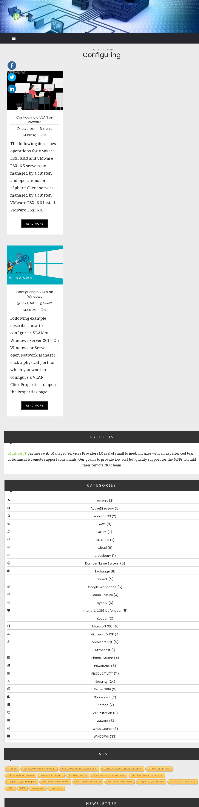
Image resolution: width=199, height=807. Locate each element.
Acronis (102, 500)
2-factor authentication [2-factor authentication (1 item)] (51, 775)
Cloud (102, 548)
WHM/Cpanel (102, 729)
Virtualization (102, 713)
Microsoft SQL (102, 642)
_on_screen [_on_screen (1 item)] (56, 788)
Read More (34, 223)
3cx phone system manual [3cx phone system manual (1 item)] (88, 781)
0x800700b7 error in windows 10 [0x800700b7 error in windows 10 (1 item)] (39, 768)
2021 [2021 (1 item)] (22, 788)
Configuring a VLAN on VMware (34, 119)
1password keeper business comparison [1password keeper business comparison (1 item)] (123, 768)
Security (101, 681)
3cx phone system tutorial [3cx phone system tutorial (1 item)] (120, 781)
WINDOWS (101, 736)
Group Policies (102, 595)
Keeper (102, 618)
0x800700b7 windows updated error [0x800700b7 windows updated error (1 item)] (79, 768)
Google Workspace (102, 587)
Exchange (102, 571)
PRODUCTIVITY (102, 673)
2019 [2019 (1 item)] (10, 788)
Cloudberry (102, 556)
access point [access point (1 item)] (38, 788)
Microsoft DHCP (102, 634)
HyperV (102, 603)
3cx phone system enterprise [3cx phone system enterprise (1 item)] (22, 781)
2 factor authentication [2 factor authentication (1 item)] (159, 768)
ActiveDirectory (102, 508)
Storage (102, 705)
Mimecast (102, 650)
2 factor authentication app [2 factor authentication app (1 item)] (21, 775)
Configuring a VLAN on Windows (34, 294)
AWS (102, 524)
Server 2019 (102, 689)
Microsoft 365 (102, 626)
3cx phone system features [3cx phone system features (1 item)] (56, 781)
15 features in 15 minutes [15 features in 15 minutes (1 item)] (183, 781)
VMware (102, 721)
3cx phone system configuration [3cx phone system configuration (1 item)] (147, 775)
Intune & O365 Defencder (102, 610)
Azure (102, 532)
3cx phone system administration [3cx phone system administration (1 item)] (109, 775)
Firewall (102, 579)
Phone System (102, 658)
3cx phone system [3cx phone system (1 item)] (78, 775)
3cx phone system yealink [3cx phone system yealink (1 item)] (151, 781)
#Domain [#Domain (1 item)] (12, 768)
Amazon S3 (102, 516)
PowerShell (102, 666)
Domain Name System (102, 563)
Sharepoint (102, 697)
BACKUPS (102, 540)
